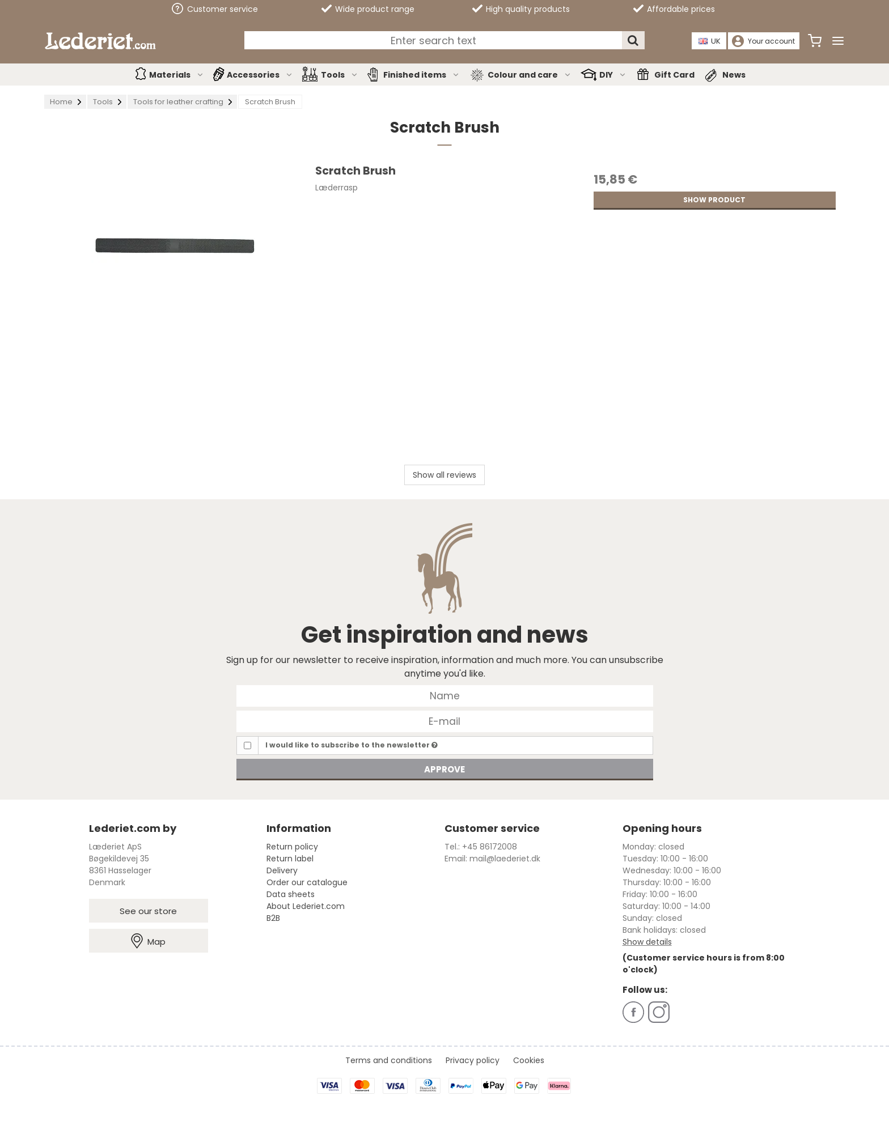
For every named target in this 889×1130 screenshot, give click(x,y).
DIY (612, 74)
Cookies (528, 1060)
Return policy (292, 846)
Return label (290, 858)
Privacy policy (472, 1060)
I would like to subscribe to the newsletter (351, 745)
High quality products (521, 9)
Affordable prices (674, 9)
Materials (176, 74)
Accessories (260, 74)
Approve (444, 769)
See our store (148, 911)
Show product (714, 200)
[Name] (444, 695)
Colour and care (530, 74)
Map (148, 941)
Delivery (282, 870)
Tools (339, 74)
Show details (647, 942)
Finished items (421, 74)
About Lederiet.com (305, 906)
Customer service (215, 9)
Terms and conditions (388, 1060)
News (734, 74)
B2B (273, 918)
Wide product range (367, 9)
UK (709, 41)
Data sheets (290, 894)
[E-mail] (444, 721)
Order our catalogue (307, 882)
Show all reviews (444, 475)
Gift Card (674, 74)
